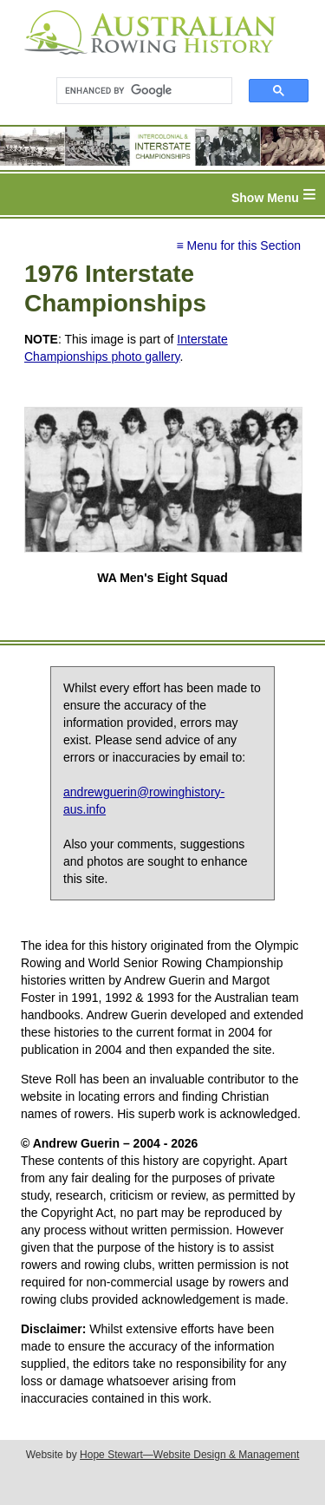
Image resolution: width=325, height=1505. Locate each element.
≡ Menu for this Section (238, 245)
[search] (136, 91)
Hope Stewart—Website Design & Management (189, 1455)
